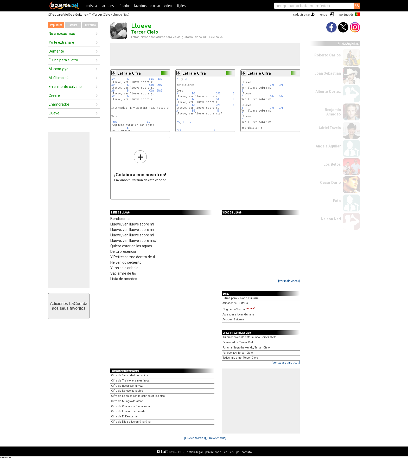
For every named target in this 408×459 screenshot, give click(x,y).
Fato (337, 201)
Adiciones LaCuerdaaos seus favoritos (68, 306)
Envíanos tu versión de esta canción (140, 166)
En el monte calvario (65, 87)
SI (186, 79)
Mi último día (59, 78)
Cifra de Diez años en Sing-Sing (131, 421)
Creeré (54, 95)
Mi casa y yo (58, 69)
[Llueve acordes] (195, 437)
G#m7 (159, 79)
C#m (151, 79)
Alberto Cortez (328, 91)
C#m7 (114, 122)
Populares (56, 25)
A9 (112, 79)
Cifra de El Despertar (124, 416)
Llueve (54, 113)
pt (237, 452)
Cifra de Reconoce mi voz (127, 385)
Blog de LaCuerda (238, 309)
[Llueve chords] (216, 437)
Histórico (90, 25)
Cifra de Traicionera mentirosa (130, 380)
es (225, 452)
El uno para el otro (63, 60)
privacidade (213, 452)
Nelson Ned (331, 219)
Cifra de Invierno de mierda (128, 411)
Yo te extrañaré (61, 42)
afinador (124, 6)
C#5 (218, 93)
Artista (73, 25)
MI (178, 79)
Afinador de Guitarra (235, 303)
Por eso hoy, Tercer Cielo (237, 352)
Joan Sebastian (327, 73)
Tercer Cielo (101, 14)
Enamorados (59, 104)
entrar (324, 14)
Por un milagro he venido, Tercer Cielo (246, 347)
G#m (281, 85)
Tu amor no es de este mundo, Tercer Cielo (249, 337)
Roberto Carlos (327, 55)
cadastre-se (301, 14)
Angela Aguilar (328, 146)
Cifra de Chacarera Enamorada (130, 406)
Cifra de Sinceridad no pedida (129, 375)
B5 (193, 93)
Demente (56, 51)
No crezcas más (62, 33)
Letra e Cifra (129, 73)
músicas (92, 6)
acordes (108, 6)
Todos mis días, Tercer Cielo (240, 357)
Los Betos (332, 164)
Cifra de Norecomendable (127, 390)
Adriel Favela (329, 128)
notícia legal (195, 452)
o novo (155, 6)
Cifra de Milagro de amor (127, 401)
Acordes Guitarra (233, 319)
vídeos (168, 6)
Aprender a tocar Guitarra (238, 314)
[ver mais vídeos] (289, 280)
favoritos (140, 6)
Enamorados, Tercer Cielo (238, 342)
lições (181, 6)
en (232, 452)
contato (246, 452)
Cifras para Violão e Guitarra (67, 14)
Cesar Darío (330, 182)
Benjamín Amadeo (333, 112)
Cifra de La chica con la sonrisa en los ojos (138, 396)
